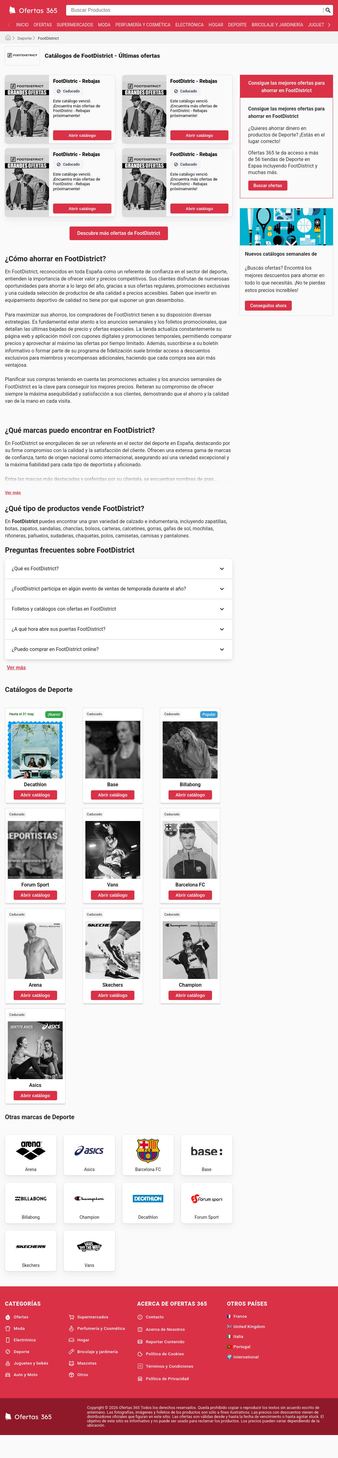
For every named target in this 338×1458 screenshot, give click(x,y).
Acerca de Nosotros (161, 1351)
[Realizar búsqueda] (328, 10)
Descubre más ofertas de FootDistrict (118, 233)
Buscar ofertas (268, 185)
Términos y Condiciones (165, 1388)
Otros (78, 1396)
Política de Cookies (160, 1375)
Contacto (150, 1338)
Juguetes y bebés (26, 1385)
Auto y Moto (21, 1396)
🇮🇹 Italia (235, 1357)
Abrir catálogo (82, 135)
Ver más (13, 492)
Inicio (22, 24)
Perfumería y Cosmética (142, 24)
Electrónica (189, 24)
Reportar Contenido (161, 1363)
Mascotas (83, 1385)
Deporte (237, 24)
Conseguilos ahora (268, 305)
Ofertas (43, 24)
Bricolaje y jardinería (277, 24)
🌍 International (243, 1378)
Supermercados (75, 24)
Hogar (216, 24)
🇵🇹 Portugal (238, 1368)
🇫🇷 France (237, 1337)
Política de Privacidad (163, 1400)
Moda (104, 24)
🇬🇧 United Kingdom (246, 1347)
